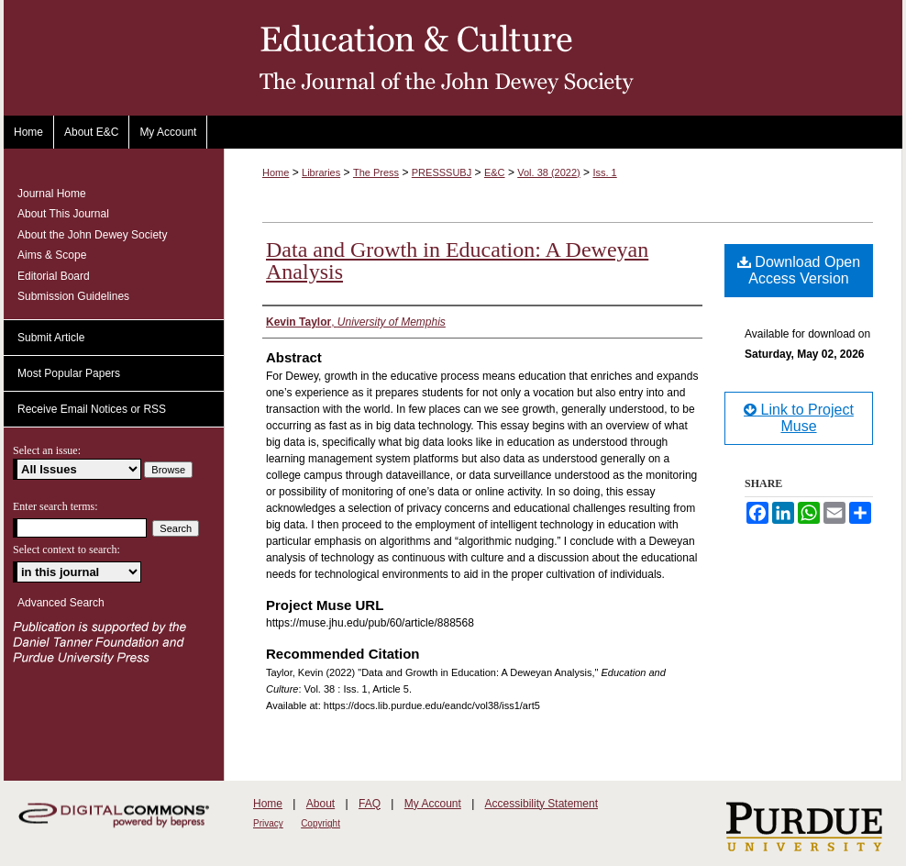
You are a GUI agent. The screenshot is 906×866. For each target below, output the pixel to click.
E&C (494, 172)
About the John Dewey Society (92, 234)
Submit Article (50, 337)
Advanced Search (61, 602)
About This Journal (63, 213)
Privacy (268, 823)
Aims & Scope (51, 255)
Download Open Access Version (798, 270)
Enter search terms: (55, 506)
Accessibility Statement (541, 803)
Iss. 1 (604, 172)
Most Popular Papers (68, 373)
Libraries (321, 172)
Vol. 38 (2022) (548, 172)
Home (275, 172)
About (320, 803)
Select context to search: (66, 549)
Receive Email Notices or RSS (91, 409)
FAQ (370, 803)
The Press (376, 172)
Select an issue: (47, 450)
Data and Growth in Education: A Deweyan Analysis (457, 260)
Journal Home (51, 193)
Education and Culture (453, 58)
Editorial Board (53, 276)
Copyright (320, 823)
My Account (432, 803)
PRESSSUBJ (441, 172)
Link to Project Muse (799, 418)
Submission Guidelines (73, 296)
